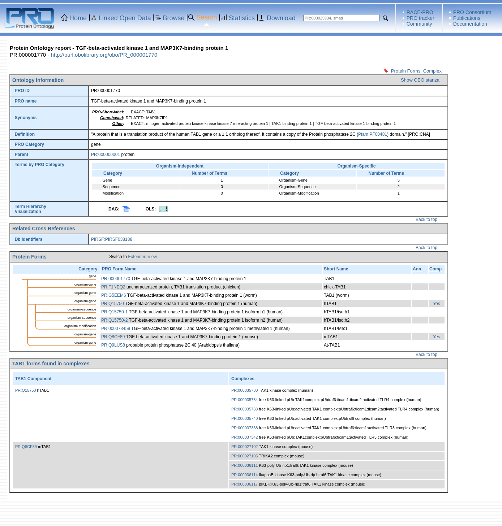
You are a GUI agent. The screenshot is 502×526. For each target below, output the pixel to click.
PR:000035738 (244, 409)
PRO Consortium (472, 12)
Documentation (470, 24)
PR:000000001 (105, 154)
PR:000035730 (244, 390)
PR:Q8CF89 (113, 336)
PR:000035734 (244, 399)
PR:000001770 (115, 278)
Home (78, 18)
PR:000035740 (244, 418)
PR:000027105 (244, 456)
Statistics (242, 18)
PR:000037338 (244, 428)
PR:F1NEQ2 (113, 287)
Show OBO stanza (420, 80)
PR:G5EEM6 (113, 295)
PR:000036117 (244, 484)
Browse (174, 18)
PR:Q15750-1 (114, 311)
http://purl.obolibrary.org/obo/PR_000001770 (104, 55)
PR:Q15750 (112, 303)
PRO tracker (420, 18)
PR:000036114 (244, 475)
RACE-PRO (420, 12)
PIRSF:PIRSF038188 (111, 239)
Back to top (426, 219)
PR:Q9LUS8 (113, 345)
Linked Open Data (125, 18)
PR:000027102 (244, 446)
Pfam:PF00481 (372, 134)
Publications (467, 18)
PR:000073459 (115, 328)
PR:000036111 (244, 465)
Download (281, 18)
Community (419, 24)
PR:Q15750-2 (114, 320)
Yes (436, 303)
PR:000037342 (244, 437)
